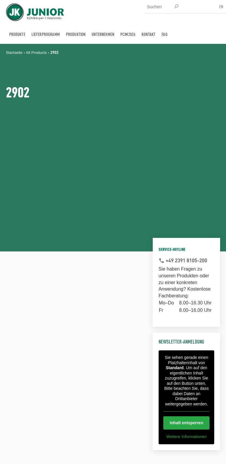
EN (221, 6)
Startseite (14, 52)
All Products (36, 52)
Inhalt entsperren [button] (186, 422)
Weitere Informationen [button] (186, 436)
